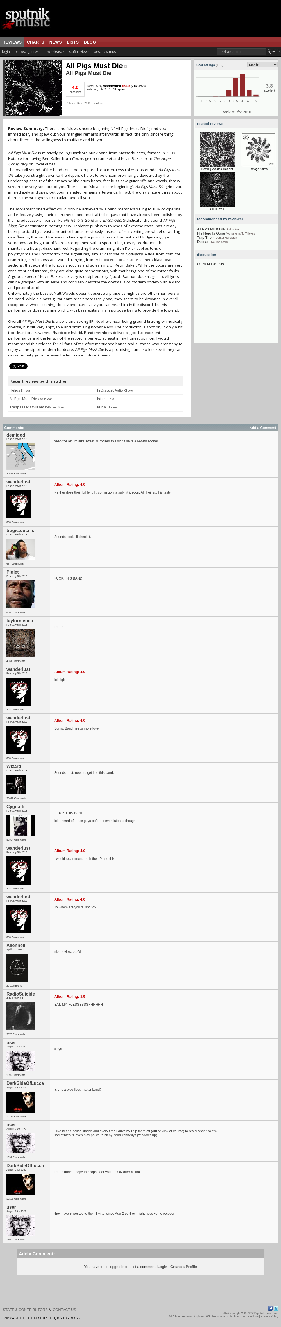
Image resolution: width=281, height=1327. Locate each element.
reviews (12, 42)
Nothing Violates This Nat (217, 169)
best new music (106, 51)
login (6, 51)
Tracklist (98, 103)
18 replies (119, 89)
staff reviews (79, 51)
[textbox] (241, 51)
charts (35, 42)
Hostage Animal (258, 169)
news (55, 42)
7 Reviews (138, 86)
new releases (54, 51)
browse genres (26, 51)
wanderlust (112, 86)
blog (90, 42)
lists (73, 42)
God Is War (217, 208)
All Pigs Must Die (96, 66)
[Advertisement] (236, 308)
